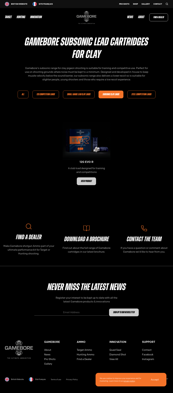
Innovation (36, 17)
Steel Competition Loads (141, 94)
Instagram (148, 359)
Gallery (146, 4)
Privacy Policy (72, 379)
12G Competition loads (46, 94)
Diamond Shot (117, 354)
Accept (155, 379)
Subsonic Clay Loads (111, 94)
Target (8, 17)
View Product (86, 181)
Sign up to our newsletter (124, 312)
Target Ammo (84, 349)
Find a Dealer (158, 17)
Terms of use (56, 379)
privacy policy (129, 381)
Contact (157, 4)
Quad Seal (115, 349)
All (23, 94)
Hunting (21, 17)
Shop (135, 4)
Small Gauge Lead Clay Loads (78, 94)
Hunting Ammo (85, 354)
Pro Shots (124, 4)
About (141, 17)
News (130, 17)
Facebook (147, 354)
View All (113, 359)
